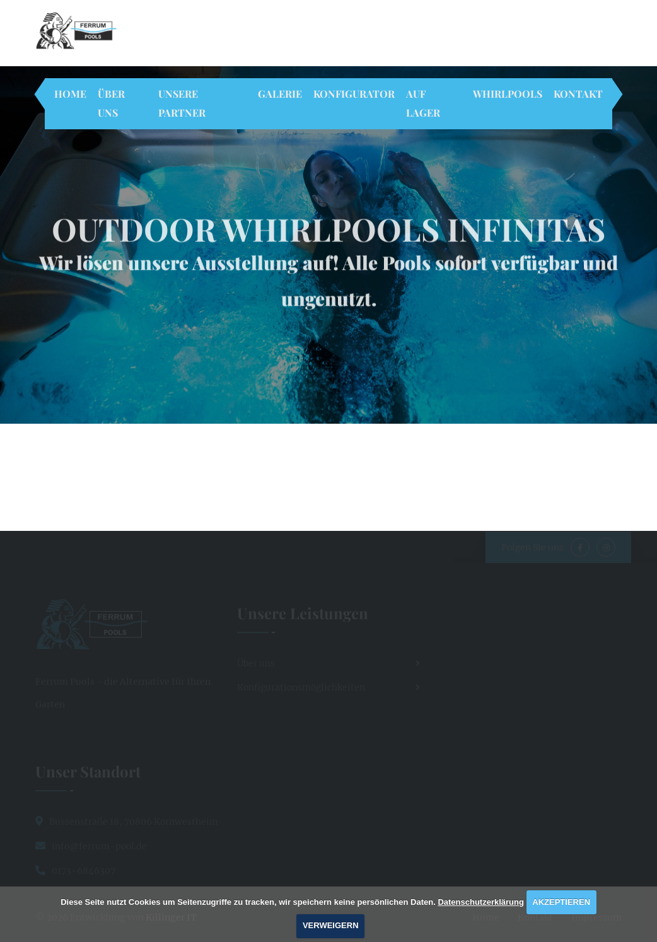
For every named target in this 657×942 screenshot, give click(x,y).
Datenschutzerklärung (481, 902)
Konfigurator (354, 93)
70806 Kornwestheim (249, 38)
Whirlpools (507, 93)
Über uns (111, 103)
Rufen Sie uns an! (362, 38)
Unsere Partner (182, 103)
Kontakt (578, 93)
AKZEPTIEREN (561, 902)
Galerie (280, 93)
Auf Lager (423, 103)
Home (70, 93)
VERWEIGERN (331, 925)
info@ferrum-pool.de (482, 38)
